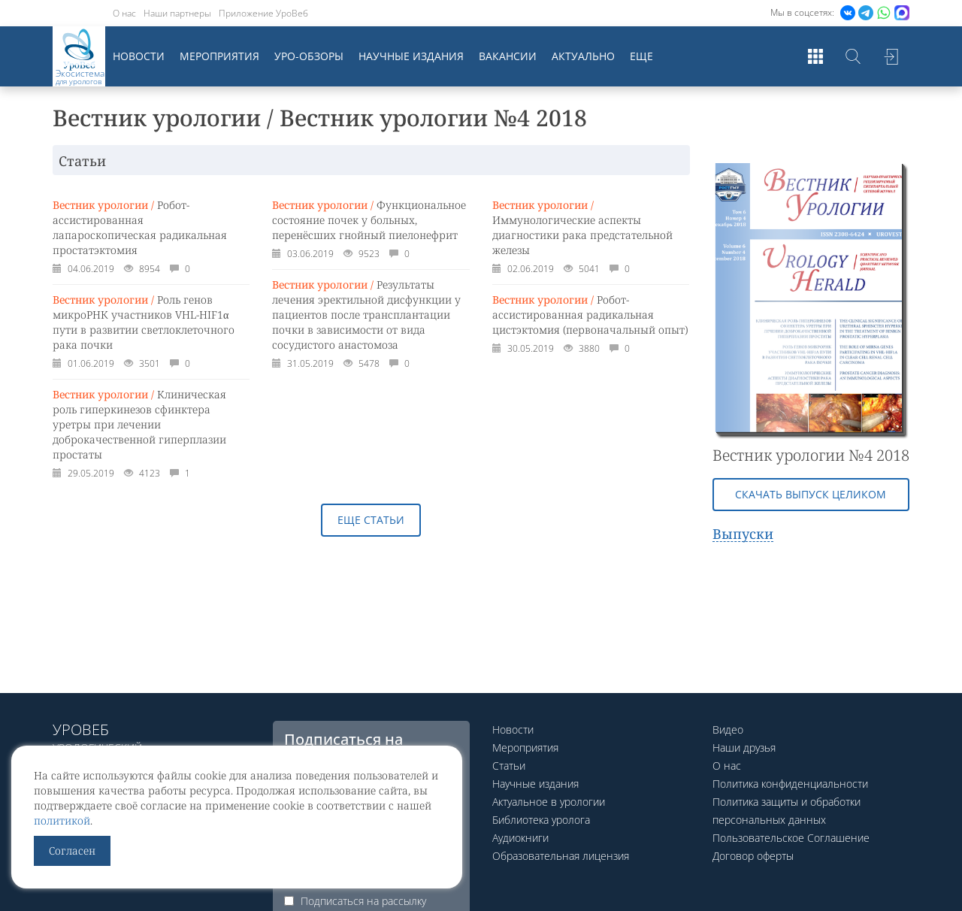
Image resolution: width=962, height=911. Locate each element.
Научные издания (411, 56)
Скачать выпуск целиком (810, 494)
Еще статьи (370, 520)
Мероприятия (219, 56)
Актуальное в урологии (548, 801)
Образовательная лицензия (560, 856)
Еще (641, 56)
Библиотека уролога (541, 820)
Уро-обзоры (308, 56)
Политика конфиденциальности (790, 783)
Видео (727, 729)
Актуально (583, 56)
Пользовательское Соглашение (791, 838)
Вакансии (508, 56)
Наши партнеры (177, 13)
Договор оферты (753, 856)
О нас (124, 13)
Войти (890, 56)
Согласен (72, 850)
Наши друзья (744, 747)
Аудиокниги (520, 838)
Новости (139, 56)
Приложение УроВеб (263, 13)
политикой (62, 820)
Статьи (508, 765)
